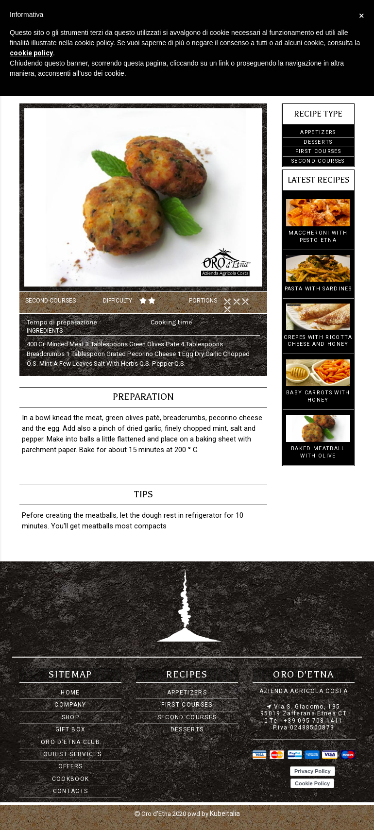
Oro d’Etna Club (70, 742)
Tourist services (70, 754)
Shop (70, 717)
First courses (318, 151)
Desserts (318, 142)
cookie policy (31, 53)
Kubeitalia (225, 813)
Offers (70, 766)
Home (70, 692)
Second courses (318, 161)
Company (70, 704)
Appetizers (318, 132)
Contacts (70, 791)
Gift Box (70, 729)
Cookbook (70, 779)
